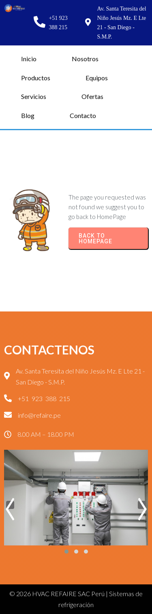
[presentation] (10, 505)
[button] (66, 551)
